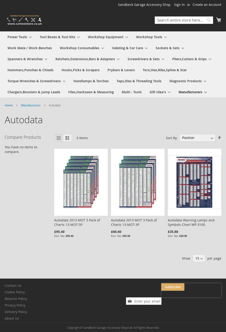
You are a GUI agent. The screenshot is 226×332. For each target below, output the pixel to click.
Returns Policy (16, 298)
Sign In (179, 4)
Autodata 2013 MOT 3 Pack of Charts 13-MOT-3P (134, 222)
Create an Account (207, 4)
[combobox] (184, 20)
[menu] (113, 64)
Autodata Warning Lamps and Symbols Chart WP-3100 (191, 222)
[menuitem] (20, 36)
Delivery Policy (16, 312)
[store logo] (24, 20)
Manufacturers (31, 105)
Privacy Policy (15, 305)
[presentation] (174, 298)
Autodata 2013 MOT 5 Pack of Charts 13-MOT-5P (77, 222)
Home (9, 105)
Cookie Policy (15, 292)
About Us (12, 318)
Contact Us (13, 285)
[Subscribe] (209, 287)
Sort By (171, 137)
